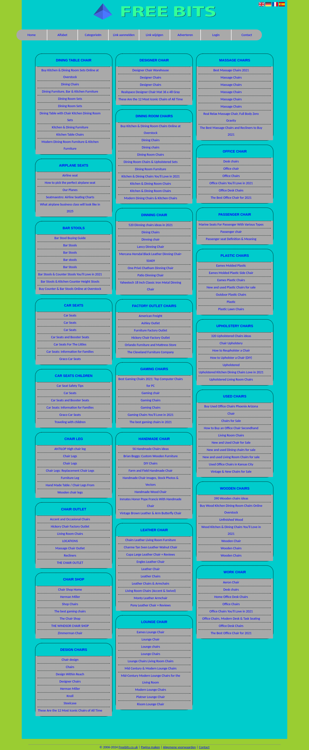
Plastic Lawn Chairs (231, 309)
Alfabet (62, 35)
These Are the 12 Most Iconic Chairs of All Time (70, 710)
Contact (246, 35)
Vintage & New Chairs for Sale (231, 472)
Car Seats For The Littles (70, 344)
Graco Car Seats (70, 359)
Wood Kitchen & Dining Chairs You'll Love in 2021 (231, 530)
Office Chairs (231, 176)
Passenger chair (231, 232)
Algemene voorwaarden (179, 747)
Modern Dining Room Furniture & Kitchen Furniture (70, 145)
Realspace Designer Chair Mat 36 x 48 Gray (150, 92)
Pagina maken (150, 747)
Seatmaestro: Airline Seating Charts (70, 197)
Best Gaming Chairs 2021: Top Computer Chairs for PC (150, 382)
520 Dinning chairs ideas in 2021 (150, 225)
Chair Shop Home (70, 590)
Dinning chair (150, 239)
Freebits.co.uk (128, 747)
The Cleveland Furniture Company (150, 352)
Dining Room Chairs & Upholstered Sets (150, 162)
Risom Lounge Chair (150, 704)
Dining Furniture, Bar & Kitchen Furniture (70, 91)
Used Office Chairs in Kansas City (231, 464)
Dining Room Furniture (150, 169)
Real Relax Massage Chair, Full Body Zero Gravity (231, 117)
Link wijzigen (154, 35)
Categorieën (93, 35)
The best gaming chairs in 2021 (150, 422)
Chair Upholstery (231, 343)
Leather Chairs (150, 576)
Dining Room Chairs (150, 155)
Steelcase (70, 703)
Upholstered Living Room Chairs (231, 379)
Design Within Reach (70, 674)
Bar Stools (70, 245)
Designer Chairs (70, 681)
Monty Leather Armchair (151, 598)
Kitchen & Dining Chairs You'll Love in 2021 (150, 176)
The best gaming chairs (70, 611)
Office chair (231, 169)
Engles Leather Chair (151, 562)
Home (32, 35)
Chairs (70, 667)
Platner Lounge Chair (150, 697)
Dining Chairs (70, 84)
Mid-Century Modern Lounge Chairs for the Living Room (150, 679)
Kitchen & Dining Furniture (70, 127)
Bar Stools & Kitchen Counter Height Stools (70, 281)
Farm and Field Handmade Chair (151, 471)
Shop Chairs (70, 604)
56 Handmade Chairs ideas (150, 449)
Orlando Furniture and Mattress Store (150, 345)
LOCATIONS (70, 541)
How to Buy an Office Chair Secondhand (231, 428)
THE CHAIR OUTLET (70, 563)
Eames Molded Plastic (231, 266)
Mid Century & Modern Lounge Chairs (150, 668)
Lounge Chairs (150, 654)
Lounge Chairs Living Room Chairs (151, 661)
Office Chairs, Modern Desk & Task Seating (231, 619)
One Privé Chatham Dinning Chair (150, 268)
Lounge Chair (151, 639)
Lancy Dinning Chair (150, 247)
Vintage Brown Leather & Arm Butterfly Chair (150, 513)
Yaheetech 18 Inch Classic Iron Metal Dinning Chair (150, 285)
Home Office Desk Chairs (231, 597)
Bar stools (70, 260)
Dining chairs (150, 147)
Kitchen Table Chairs (70, 134)
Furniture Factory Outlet (150, 330)
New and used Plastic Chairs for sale (231, 287)
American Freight (150, 316)
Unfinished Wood (231, 520)
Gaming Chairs (151, 400)
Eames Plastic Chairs (231, 280)
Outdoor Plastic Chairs (231, 295)
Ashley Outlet (150, 323)
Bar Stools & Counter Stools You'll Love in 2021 (70, 274)
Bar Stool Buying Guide (70, 238)
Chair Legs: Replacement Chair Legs (70, 471)
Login (215, 35)
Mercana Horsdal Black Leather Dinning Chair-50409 (150, 257)
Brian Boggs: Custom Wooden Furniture (150, 456)
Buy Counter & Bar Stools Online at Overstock (70, 289)
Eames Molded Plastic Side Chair (231, 273)
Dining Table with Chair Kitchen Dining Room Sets (70, 116)
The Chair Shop (70, 619)
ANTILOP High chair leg (70, 449)
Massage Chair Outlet (70, 548)
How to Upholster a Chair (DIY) (231, 358)
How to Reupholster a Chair (231, 350)
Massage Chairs (231, 77)
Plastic (231, 302)
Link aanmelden (124, 35)
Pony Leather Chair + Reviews (151, 605)
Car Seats (70, 315)
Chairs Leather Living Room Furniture (150, 540)
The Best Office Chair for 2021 (231, 198)
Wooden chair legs (70, 492)
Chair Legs (70, 456)
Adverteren (185, 35)
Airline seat (70, 175)
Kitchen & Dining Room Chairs (150, 184)
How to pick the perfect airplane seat (70, 183)
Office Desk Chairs (231, 190)
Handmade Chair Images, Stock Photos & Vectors (150, 481)
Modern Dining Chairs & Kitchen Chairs (150, 198)
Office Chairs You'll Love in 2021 (231, 183)
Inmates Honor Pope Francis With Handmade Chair (151, 502)
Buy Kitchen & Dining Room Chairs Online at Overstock (150, 129)
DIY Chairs (150, 463)
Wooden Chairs (231, 548)
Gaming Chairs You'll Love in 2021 (151, 415)
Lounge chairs (150, 647)
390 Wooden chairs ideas (231, 498)
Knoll (70, 696)
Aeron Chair (231, 582)
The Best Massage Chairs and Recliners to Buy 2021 (231, 131)
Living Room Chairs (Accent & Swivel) (150, 591)
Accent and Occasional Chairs (70, 519)
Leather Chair (150, 569)
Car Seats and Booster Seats (70, 337)
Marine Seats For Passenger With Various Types (231, 224)
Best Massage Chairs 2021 (231, 70)
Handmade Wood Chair (151, 492)
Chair (231, 414)
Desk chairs (231, 161)
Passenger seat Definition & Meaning (231, 239)
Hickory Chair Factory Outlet (70, 526)
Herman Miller (70, 597)
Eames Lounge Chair (150, 632)
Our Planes (70, 190)
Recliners (70, 555)
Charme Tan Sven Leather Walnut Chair (150, 547)
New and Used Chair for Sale (231, 443)
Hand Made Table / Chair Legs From (70, 485)
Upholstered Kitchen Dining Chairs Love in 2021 (231, 372)
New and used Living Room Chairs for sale (231, 457)
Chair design (70, 660)
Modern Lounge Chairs (150, 690)
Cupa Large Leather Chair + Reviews (150, 554)
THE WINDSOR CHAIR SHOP (70, 626)
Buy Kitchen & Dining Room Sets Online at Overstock (69, 73)
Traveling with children (70, 422)
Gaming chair (150, 393)
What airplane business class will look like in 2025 (70, 207)
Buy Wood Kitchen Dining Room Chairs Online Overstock (231, 509)
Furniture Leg (70, 478)
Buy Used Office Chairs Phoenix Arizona (231, 406)
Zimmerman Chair (70, 633)
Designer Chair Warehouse (150, 70)
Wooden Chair (231, 541)
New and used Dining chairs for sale (231, 450)
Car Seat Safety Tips (70, 386)
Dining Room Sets (70, 99)
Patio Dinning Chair (151, 275)
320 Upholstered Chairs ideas (231, 336)
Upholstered (231, 365)
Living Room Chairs (70, 534)
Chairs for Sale (231, 421)
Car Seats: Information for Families (70, 352)
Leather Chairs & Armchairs (150, 583)
